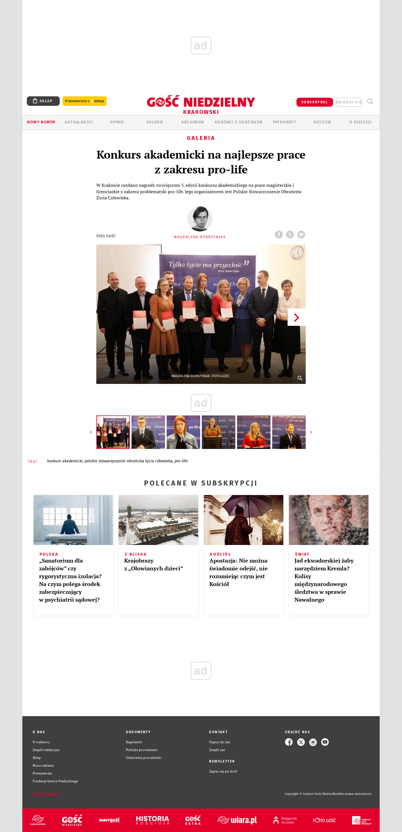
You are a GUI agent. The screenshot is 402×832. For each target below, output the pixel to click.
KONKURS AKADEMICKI (65, 461)
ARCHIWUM (192, 122)
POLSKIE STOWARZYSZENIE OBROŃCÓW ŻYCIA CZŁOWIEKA (129, 461)
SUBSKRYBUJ (315, 102)
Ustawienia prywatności (144, 758)
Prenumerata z (84, 101)
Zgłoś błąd (45, 794)
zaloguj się (349, 102)
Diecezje (323, 122)
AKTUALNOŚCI (79, 122)
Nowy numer (41, 122)
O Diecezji (360, 122)
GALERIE (155, 122)
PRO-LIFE (181, 461)
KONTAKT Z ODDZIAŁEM (239, 122)
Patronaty (284, 122)
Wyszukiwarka (370, 101)
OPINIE (117, 122)
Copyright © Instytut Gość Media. (308, 794)
